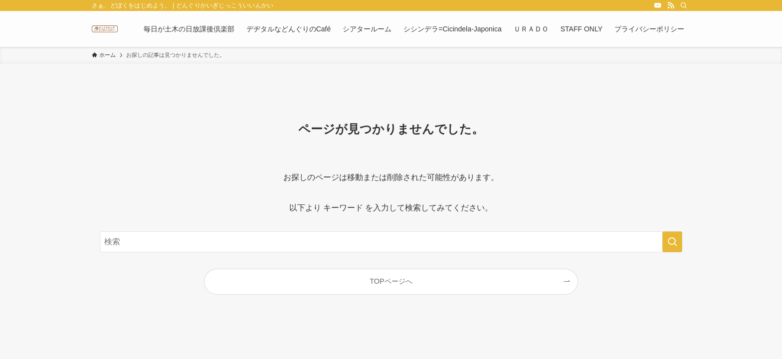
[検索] (683, 5)
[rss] (670, 5)
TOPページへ (391, 281)
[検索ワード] (391, 241)
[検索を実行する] (672, 241)
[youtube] (657, 5)
